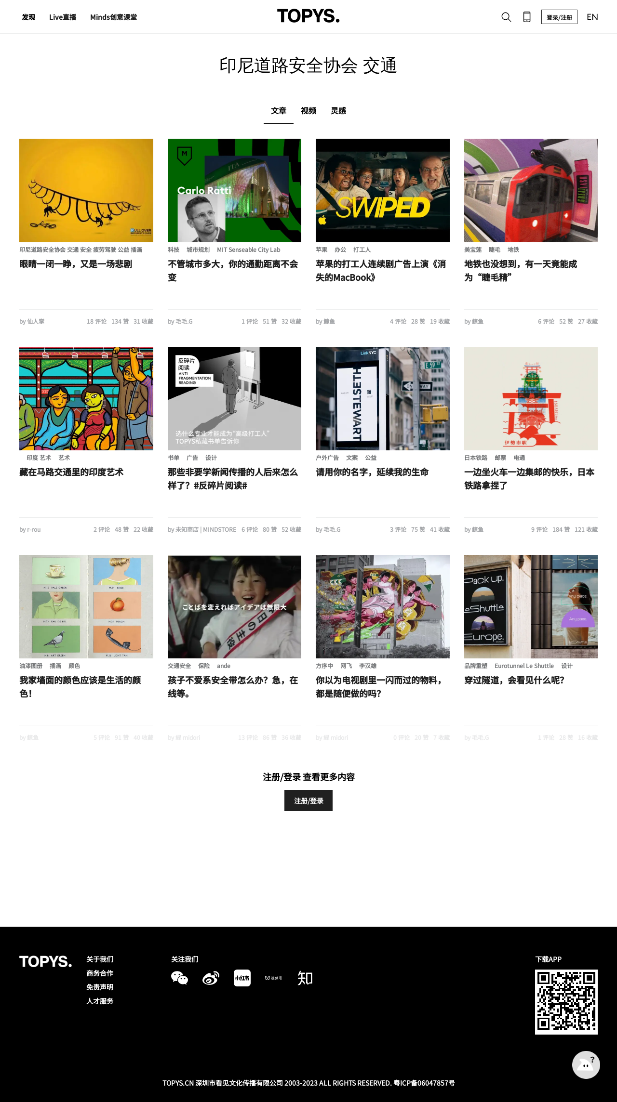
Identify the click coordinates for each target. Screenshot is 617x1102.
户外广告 (327, 457)
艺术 (64, 457)
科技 (173, 249)
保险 (204, 665)
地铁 (513, 249)
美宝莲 (473, 249)
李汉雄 (367, 665)
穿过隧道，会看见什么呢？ (516, 679)
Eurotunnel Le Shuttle (524, 665)
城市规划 (198, 249)
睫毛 (494, 249)
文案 (352, 457)
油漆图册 (30, 665)
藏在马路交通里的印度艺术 (71, 471)
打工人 (362, 249)
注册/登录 (308, 800)
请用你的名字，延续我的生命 (372, 471)
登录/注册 (559, 17)
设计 (211, 457)
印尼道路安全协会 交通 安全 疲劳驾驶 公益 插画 (80, 249)
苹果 (321, 249)
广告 (192, 457)
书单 (173, 457)
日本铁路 (475, 457)
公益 (370, 457)
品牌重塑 (475, 665)
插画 (55, 665)
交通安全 (179, 665)
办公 (340, 249)
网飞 (346, 665)
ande (223, 665)
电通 (519, 457)
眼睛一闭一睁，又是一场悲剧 (75, 263)
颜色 (74, 665)
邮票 (500, 457)
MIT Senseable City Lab (248, 249)
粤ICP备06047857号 (424, 1083)
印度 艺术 (39, 457)
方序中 (324, 665)
